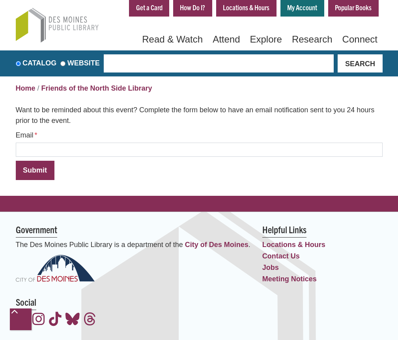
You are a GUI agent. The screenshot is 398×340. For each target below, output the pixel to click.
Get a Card (149, 7)
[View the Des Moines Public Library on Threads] (90, 320)
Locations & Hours (246, 7)
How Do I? (192, 7)
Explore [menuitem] (266, 39)
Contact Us (281, 256)
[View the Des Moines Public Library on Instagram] (38, 320)
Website (83, 63)
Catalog (39, 63)
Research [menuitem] (312, 39)
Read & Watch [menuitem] (172, 39)
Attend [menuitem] (226, 39)
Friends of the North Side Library (96, 89)
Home (26, 89)
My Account (302, 7)
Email (25, 135)
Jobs (270, 267)
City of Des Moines (217, 245)
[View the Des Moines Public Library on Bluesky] (72, 320)
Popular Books (353, 7)
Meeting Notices (289, 279)
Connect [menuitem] (359, 39)
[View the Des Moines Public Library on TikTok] (55, 320)
